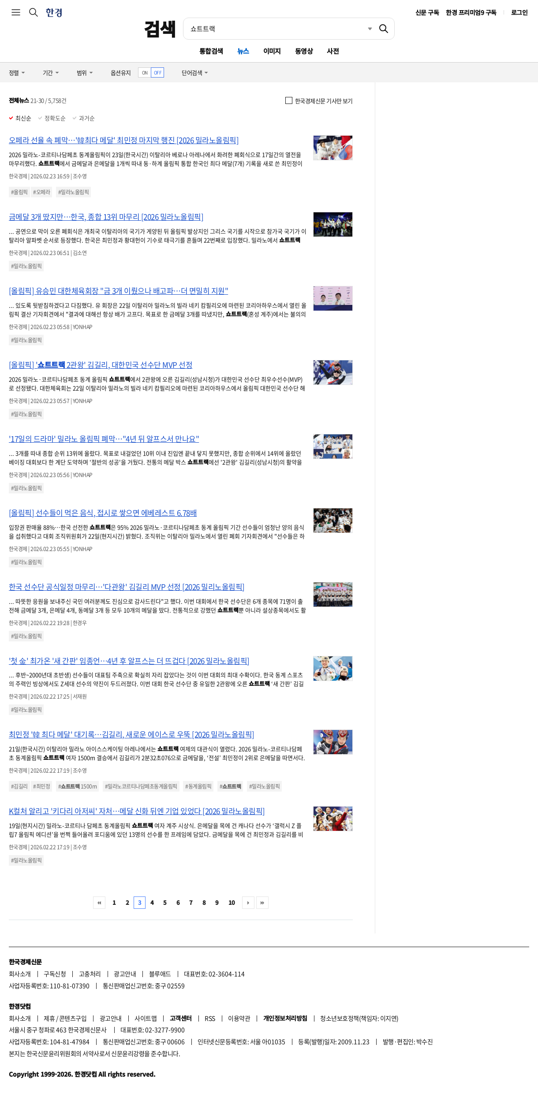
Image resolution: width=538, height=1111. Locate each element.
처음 (99, 902)
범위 (82, 72)
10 (231, 902)
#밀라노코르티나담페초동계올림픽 (141, 786)
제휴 (49, 1018)
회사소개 (20, 973)
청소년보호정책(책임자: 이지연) (359, 1018)
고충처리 (90, 973)
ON (145, 72)
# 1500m (77, 786)
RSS (210, 1018)
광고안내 (125, 973)
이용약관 (239, 1018)
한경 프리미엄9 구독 (471, 12)
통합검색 (211, 51)
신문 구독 (427, 12)
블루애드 (160, 973)
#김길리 (19, 786)
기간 (48, 72)
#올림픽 (19, 192)
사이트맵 (145, 1018)
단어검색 (192, 72)
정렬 (14, 72)
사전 (333, 51)
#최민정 (41, 786)
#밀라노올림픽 (73, 192)
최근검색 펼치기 (363, 28)
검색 (160, 28)
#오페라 (41, 192)
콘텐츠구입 (72, 1018)
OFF (157, 72)
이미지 (272, 51)
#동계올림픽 (198, 786)
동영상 (304, 51)
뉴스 (243, 51)
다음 (248, 902)
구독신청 (55, 973)
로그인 (519, 12)
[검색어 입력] (278, 28)
